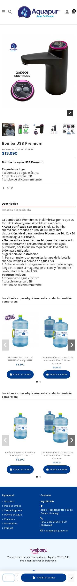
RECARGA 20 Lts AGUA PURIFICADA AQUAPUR (20, 359)
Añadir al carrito (43, 577)
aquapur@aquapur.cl (56, 530)
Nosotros (9, 501)
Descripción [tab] (10, 203)
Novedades (10, 523)
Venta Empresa (13, 510)
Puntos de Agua (13, 514)
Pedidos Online (12, 505)
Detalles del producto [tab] (16, 210)
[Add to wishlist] (71, 578)
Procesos (9, 519)
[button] (37, 382)
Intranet (8, 528)
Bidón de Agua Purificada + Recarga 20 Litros (20, 454)
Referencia (8, 149)
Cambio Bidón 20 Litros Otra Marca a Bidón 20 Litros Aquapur (57, 360)
